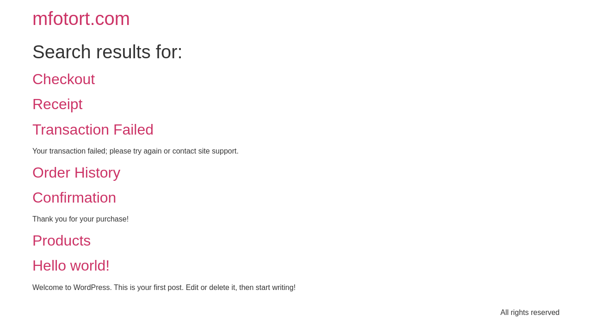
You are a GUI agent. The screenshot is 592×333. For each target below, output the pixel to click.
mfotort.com (81, 18)
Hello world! (71, 265)
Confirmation (74, 197)
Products (61, 240)
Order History (76, 172)
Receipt (57, 104)
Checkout (63, 79)
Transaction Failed (93, 129)
